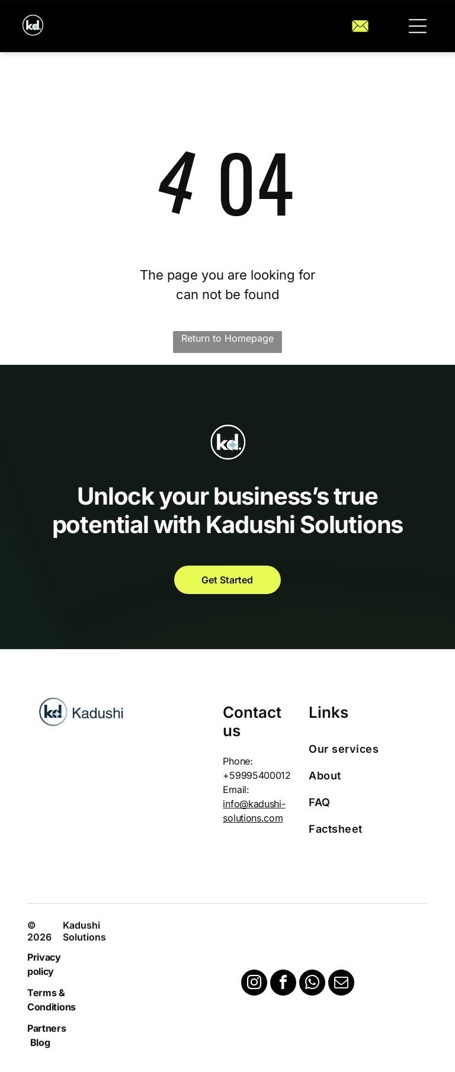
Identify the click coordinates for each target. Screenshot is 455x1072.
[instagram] (254, 984)
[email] (341, 984)
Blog (40, 1042)
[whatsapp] (312, 984)
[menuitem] (363, 749)
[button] (418, 26)
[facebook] (283, 984)
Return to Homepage (227, 338)
